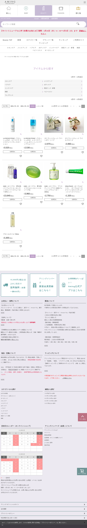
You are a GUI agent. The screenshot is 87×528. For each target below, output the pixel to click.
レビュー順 (39, 106)
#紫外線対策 (45, 18)
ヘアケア (33, 48)
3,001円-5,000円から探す (50, 398)
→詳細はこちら (67, 378)
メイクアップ (22, 48)
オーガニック (49, 50)
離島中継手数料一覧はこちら (10, 340)
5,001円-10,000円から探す (50, 401)
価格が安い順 (15, 106)
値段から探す (49, 389)
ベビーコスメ (37, 50)
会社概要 (3, 509)
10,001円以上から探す (50, 403)
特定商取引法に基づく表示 (9, 518)
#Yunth (36, 18)
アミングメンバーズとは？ (51, 430)
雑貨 (78, 48)
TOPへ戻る (82, 417)
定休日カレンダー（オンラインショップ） (16, 426)
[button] (70, 106)
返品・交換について (8, 353)
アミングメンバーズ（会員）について (58, 426)
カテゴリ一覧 (31, 40)
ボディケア (43, 48)
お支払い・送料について (10, 301)
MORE (2, 313)
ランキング (63, 40)
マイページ (47, 433)
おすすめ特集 (4, 393)
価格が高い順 (25, 106)
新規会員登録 (47, 435)
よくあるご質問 (48, 443)
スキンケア (11, 48)
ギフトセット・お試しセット (8, 396)
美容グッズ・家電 (67, 48)
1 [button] (73, 106)
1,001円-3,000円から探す (50, 396)
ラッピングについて (52, 353)
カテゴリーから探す (8, 389)
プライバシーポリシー (7, 513)
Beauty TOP (7, 40)
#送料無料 (54, 18)
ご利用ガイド (78, 40)
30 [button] (79, 106)
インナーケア (54, 48)
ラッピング (43, 43)
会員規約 (46, 440)
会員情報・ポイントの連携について (53, 437)
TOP (5, 56)
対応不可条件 (13, 370)
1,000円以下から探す (49, 393)
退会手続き (47, 445)
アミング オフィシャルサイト (10, 504)
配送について (49, 301)
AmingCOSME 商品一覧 (12, 56)
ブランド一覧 (48, 40)
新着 (19, 40)
